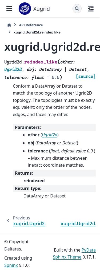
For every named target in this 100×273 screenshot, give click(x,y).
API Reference (31, 25)
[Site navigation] (9, 8)
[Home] (9, 25)
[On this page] (91, 8)
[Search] (77, 8)
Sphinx (11, 265)
